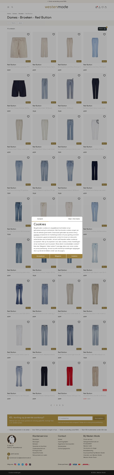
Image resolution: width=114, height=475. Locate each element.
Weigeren (58, 256)
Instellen (74, 256)
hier (61, 246)
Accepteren (41, 256)
